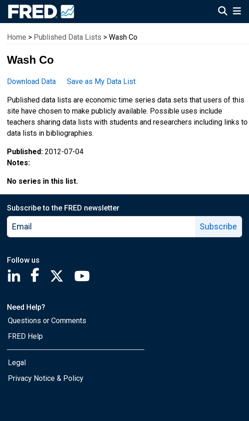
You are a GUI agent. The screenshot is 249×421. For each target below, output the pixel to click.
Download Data (31, 81)
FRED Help (25, 336)
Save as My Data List (101, 81)
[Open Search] (222, 12)
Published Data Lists (67, 37)
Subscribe (218, 226)
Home (16, 37)
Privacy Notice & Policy (45, 378)
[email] (101, 227)
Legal (17, 362)
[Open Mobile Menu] (236, 12)
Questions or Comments (47, 320)
